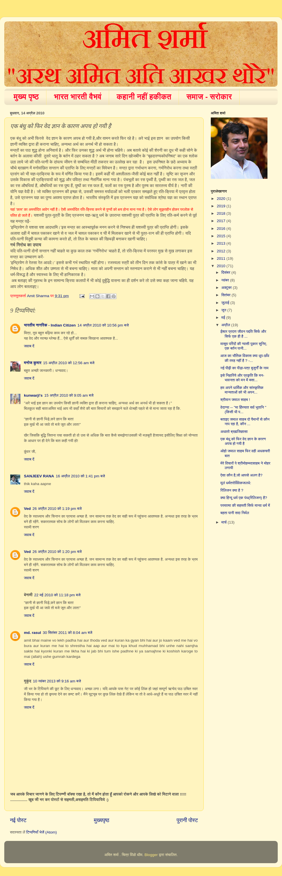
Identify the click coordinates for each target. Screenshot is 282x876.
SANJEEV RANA (39, 476)
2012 (221, 251)
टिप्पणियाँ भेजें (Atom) (41, 832)
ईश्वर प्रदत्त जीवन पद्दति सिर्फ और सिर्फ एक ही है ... (243, 333)
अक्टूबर (227, 287)
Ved (27, 508)
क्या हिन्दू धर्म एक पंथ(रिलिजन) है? (243, 498)
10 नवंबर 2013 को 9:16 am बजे (57, 681)
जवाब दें (29, 346)
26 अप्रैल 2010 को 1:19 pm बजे (57, 508)
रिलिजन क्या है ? (231, 490)
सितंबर (226, 295)
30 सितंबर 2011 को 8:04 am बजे (67, 632)
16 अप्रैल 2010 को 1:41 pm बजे (80, 476)
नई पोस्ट (18, 820)
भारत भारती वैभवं (77, 96)
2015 (221, 236)
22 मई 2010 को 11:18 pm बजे (57, 595)
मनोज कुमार (32, 363)
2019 (221, 206)
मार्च (224, 522)
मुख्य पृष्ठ (26, 96)
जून (224, 310)
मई (223, 317)
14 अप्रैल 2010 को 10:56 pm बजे (103, 325)
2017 (221, 221)
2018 (221, 213)
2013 (221, 243)
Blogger (151, 855)
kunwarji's (33, 395)
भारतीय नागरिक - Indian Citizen (50, 325)
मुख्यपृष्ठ (101, 820)
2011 (221, 258)
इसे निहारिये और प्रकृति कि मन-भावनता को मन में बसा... (242, 377)
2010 (221, 266)
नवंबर (225, 280)
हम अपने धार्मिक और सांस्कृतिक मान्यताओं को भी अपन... (241, 390)
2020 (221, 198)
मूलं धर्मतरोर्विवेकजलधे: (235, 483)
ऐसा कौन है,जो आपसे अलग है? (241, 475)
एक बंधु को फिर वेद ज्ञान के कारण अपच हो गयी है (243, 441)
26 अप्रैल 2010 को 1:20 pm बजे (57, 551)
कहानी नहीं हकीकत (144, 96)
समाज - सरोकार (209, 96)
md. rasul (32, 632)
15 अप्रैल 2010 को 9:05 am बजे (68, 395)
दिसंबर (226, 272)
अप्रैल (226, 325)
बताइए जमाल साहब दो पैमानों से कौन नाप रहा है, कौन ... (244, 421)
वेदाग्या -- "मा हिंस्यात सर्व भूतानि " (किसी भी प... (243, 409)
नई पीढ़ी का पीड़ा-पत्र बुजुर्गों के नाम (244, 368)
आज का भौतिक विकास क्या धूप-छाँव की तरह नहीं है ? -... (244, 358)
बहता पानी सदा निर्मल (234, 513)
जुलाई (225, 303)
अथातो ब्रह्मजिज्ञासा (234, 431)
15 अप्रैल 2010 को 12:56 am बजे (68, 363)
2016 (221, 228)
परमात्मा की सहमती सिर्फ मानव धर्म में (245, 505)
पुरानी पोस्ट (187, 820)
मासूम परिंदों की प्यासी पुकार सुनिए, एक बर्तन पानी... (243, 346)
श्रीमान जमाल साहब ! (235, 400)
